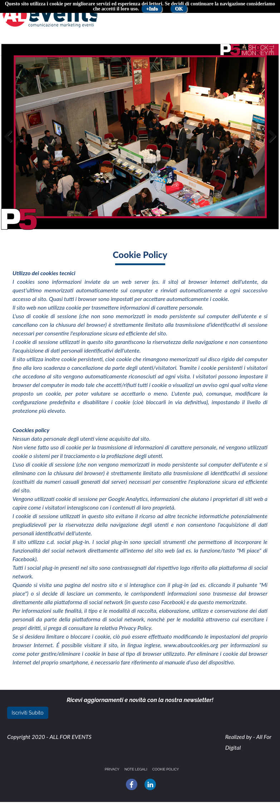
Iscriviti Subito (28, 713)
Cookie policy (165, 769)
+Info (152, 8)
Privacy (112, 769)
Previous (11, 143)
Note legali (135, 769)
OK (179, 8)
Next (270, 143)
